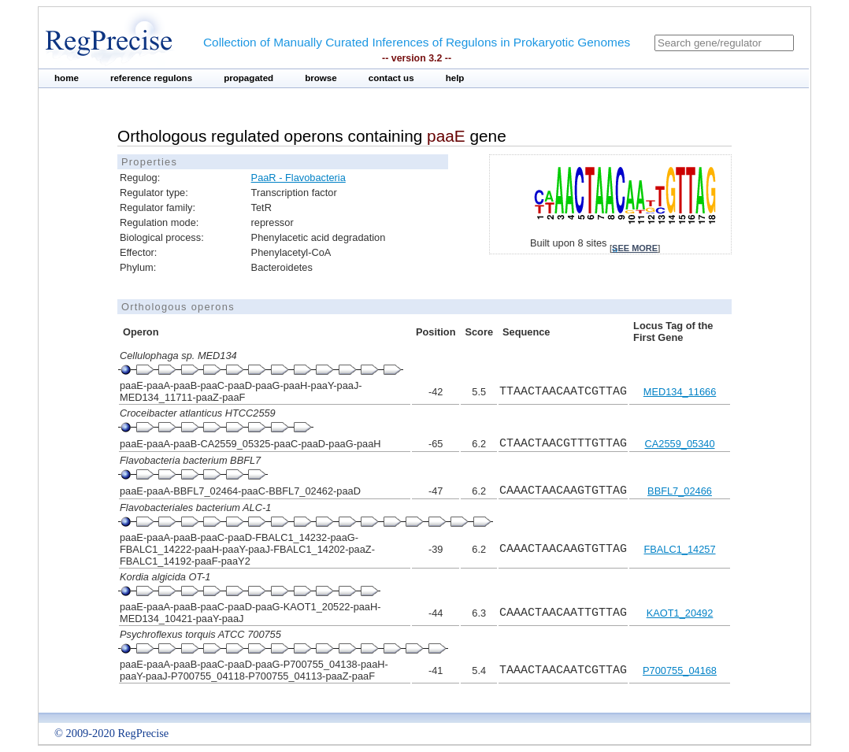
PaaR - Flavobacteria (298, 177)
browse (321, 78)
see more (635, 248)
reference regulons (151, 78)
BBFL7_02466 (679, 491)
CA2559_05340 (680, 444)
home (66, 78)
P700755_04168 (680, 670)
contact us (391, 78)
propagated (248, 78)
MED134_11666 (680, 392)
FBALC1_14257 (679, 549)
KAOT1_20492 (680, 613)
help (455, 78)
